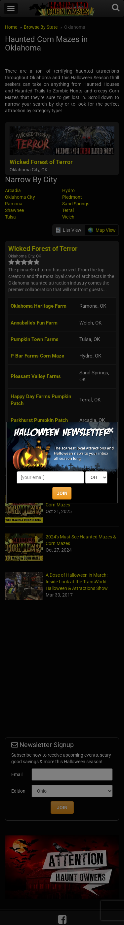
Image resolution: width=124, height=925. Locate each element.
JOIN (62, 493)
